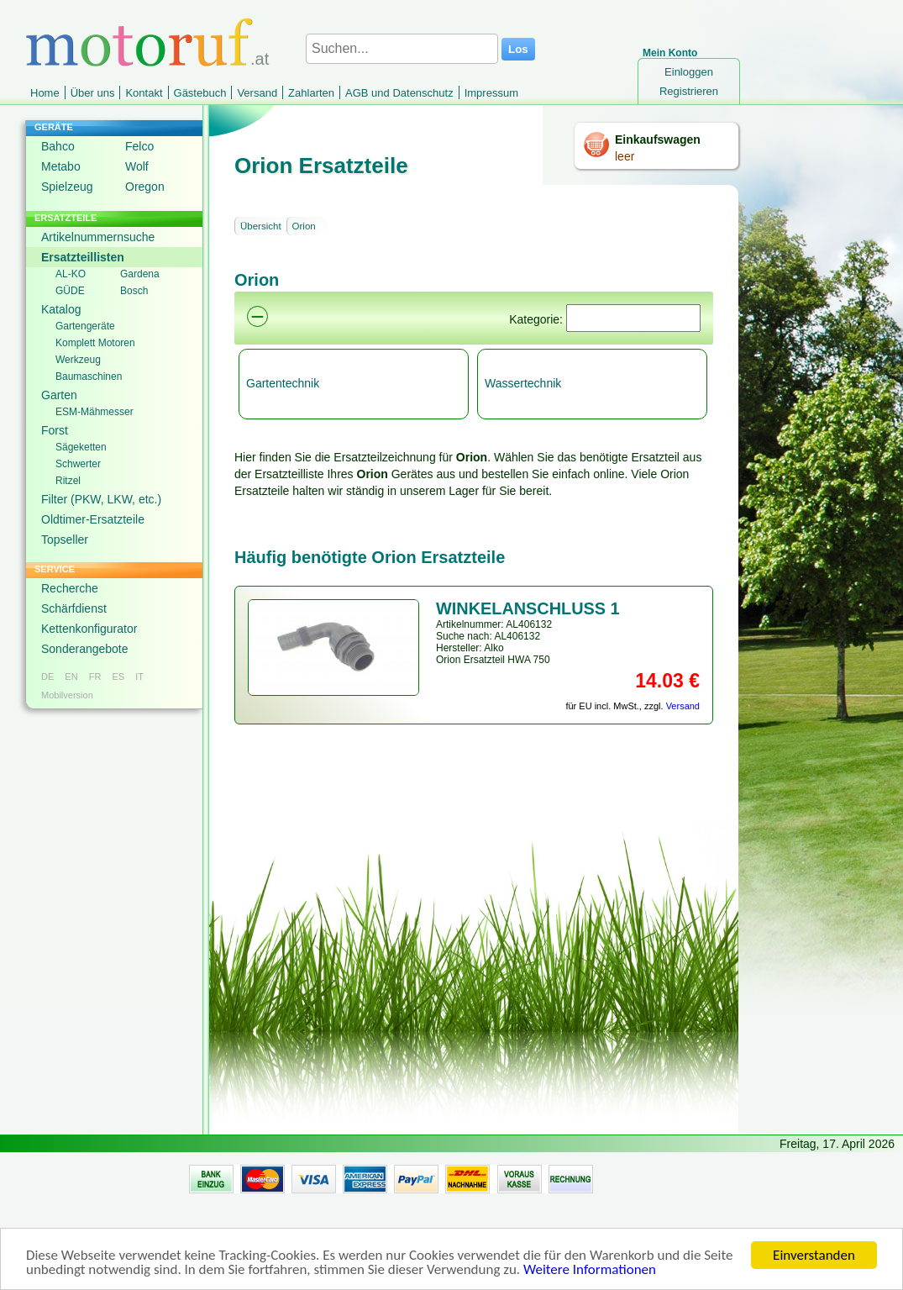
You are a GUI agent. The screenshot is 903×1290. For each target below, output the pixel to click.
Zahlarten (311, 93)
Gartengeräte (85, 326)
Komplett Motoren (95, 343)
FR (95, 676)
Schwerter (78, 464)
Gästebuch (200, 93)
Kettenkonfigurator (89, 628)
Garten (59, 395)
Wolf (137, 166)
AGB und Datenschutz (399, 93)
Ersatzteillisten (82, 257)
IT (139, 676)
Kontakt (143, 93)
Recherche (69, 588)
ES (118, 676)
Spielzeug (67, 186)
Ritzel (68, 481)
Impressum (491, 93)
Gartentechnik (282, 383)
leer (624, 156)
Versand (257, 93)
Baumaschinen (88, 376)
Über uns (93, 93)
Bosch (134, 291)
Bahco (58, 146)
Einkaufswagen (658, 139)
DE (47, 676)
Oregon (145, 186)
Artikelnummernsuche (98, 237)
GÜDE (70, 291)
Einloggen (688, 72)
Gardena (140, 274)
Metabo (61, 166)
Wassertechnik (523, 383)
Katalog (61, 309)
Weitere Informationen (589, 1270)
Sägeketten (81, 447)
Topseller (64, 539)
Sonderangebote (85, 649)
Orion (304, 226)
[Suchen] (633, 318)
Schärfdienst (74, 608)
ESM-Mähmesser (94, 412)
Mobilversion (67, 695)
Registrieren (688, 91)
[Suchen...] (402, 49)
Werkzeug (78, 360)
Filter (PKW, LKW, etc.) (101, 499)
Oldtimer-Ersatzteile (92, 519)
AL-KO (70, 274)
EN (71, 676)
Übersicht (260, 226)
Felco (139, 146)
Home (45, 93)
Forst (54, 430)
